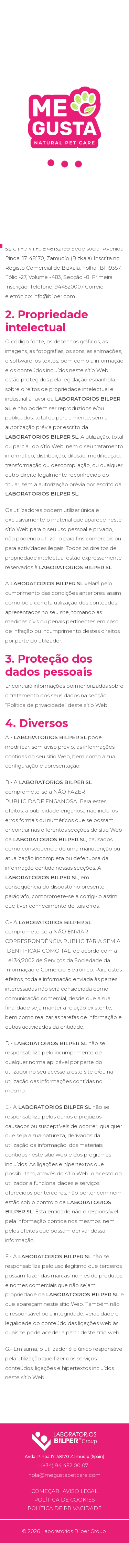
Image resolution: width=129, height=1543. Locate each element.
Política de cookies (64, 1499)
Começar (45, 1491)
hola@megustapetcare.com (64, 1475)
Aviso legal (80, 1491)
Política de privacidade (64, 1508)
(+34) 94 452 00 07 (64, 1465)
